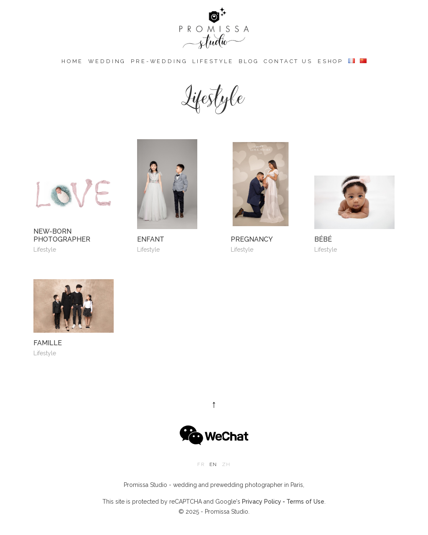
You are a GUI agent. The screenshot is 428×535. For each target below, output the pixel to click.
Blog (249, 61)
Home (72, 61)
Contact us (288, 61)
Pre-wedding (159, 61)
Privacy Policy (261, 501)
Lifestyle (213, 61)
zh (226, 464)
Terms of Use (305, 501)
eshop (330, 61)
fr (200, 464)
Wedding (107, 61)
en (213, 464)
